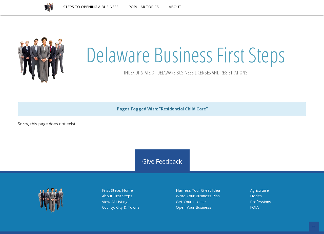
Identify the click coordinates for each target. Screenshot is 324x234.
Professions (260, 201)
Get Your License (191, 201)
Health (256, 195)
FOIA (254, 207)
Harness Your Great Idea (198, 190)
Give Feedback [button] (162, 161)
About (175, 6)
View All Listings (116, 201)
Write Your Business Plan (198, 195)
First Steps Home (117, 190)
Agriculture (259, 190)
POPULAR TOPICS (144, 6)
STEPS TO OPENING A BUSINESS (90, 6)
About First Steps (117, 195)
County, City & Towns (120, 207)
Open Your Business (193, 207)
